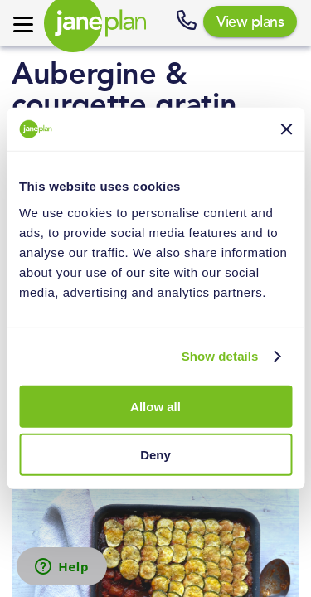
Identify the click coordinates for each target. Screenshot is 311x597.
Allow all (155, 407)
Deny (155, 455)
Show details (220, 356)
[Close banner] (286, 129)
